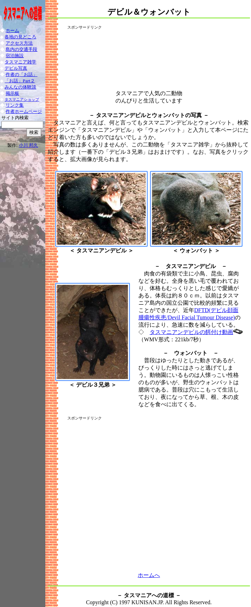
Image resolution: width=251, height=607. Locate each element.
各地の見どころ (20, 36)
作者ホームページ (24, 111)
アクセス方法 (19, 43)
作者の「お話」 (21, 74)
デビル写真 (16, 68)
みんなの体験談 (20, 87)
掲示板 (12, 93)
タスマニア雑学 (20, 62)
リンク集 (15, 105)
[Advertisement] (149, 56)
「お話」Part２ (20, 80)
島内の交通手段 (21, 49)
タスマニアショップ (22, 99)
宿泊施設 (15, 55)
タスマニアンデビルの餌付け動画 (191, 332)
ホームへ (149, 575)
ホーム (12, 30)
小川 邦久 (28, 145)
